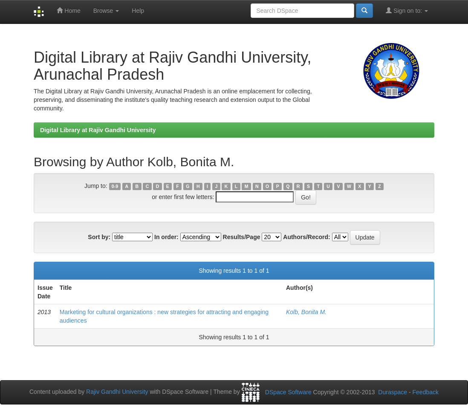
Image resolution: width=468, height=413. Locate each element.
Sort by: (99, 237)
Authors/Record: (306, 237)
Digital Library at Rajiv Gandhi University (98, 130)
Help (138, 10)
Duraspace (392, 392)
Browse (106, 10)
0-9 (115, 186)
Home (68, 10)
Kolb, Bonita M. (306, 312)
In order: (166, 237)
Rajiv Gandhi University (117, 391)
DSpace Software (288, 392)
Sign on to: (407, 10)
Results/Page (241, 237)
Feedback (426, 392)
